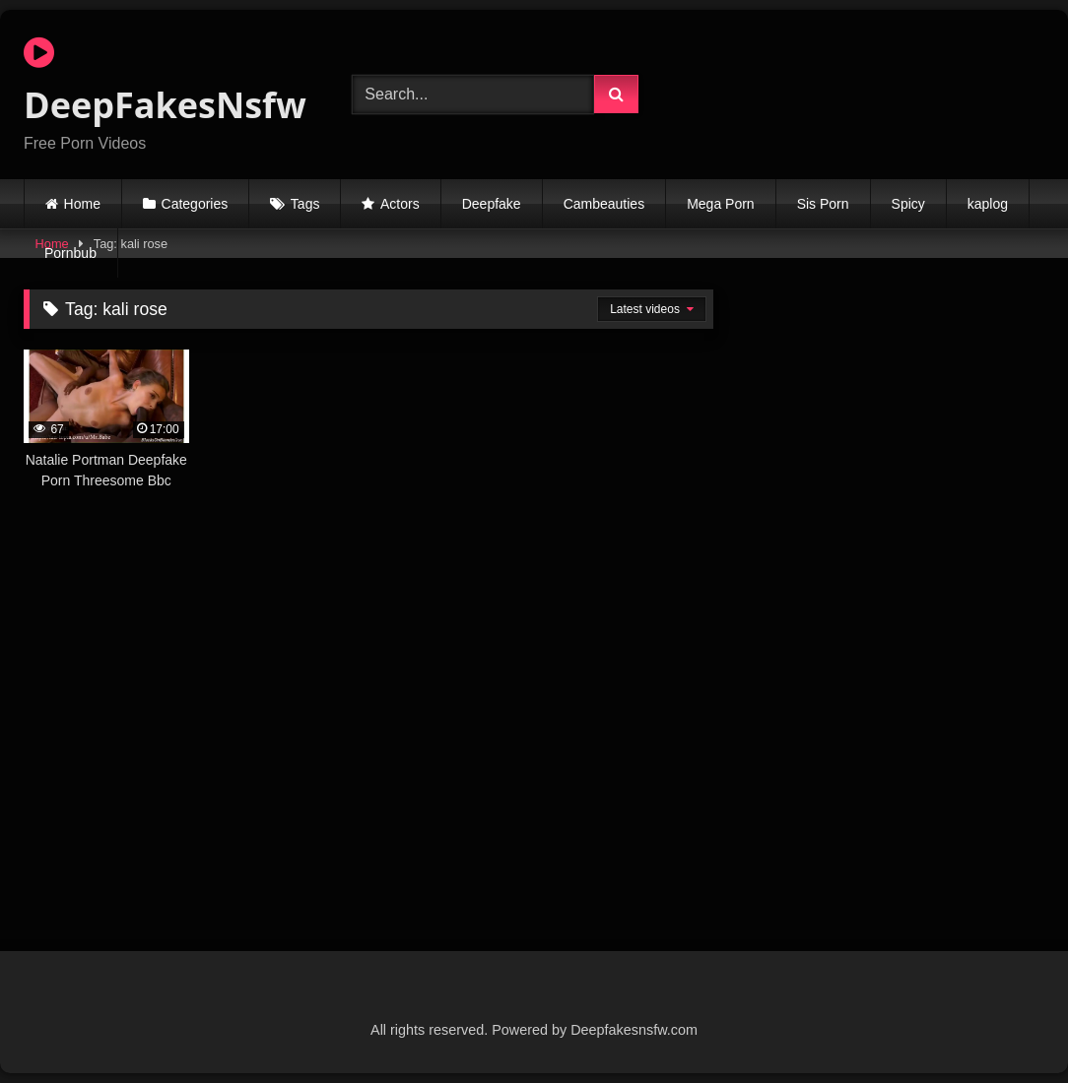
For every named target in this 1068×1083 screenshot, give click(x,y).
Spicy (908, 204)
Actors (400, 204)
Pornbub (70, 253)
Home (82, 204)
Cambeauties (604, 204)
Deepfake (491, 204)
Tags (305, 204)
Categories (195, 204)
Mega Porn (720, 204)
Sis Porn (823, 204)
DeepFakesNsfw (164, 81)
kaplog (988, 204)
